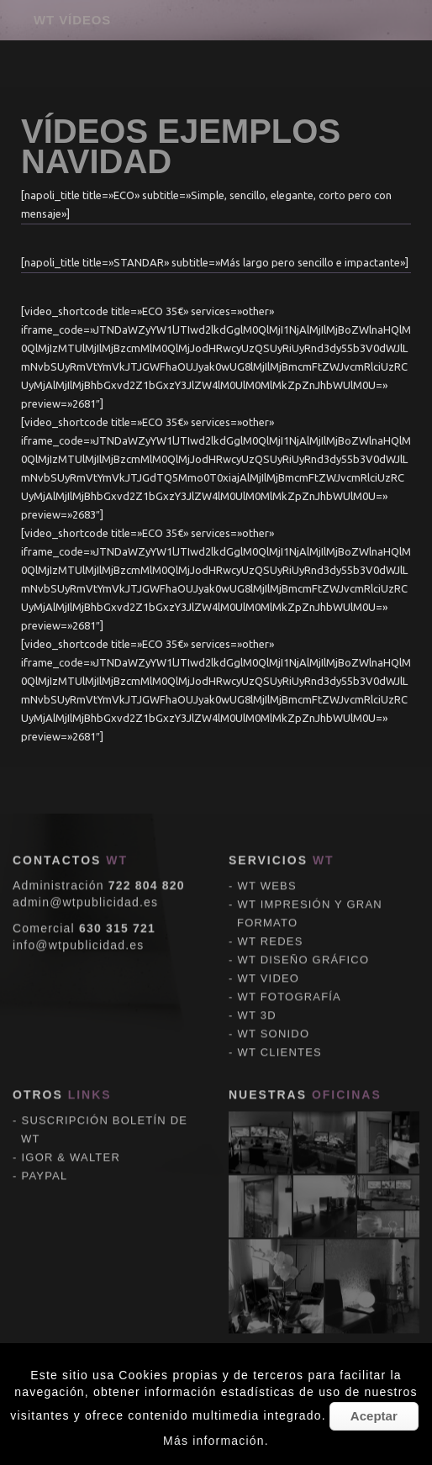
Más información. (216, 1440)
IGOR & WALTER (71, 929)
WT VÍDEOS (72, 20)
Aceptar (374, 1416)
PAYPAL (45, 947)
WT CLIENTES (280, 824)
